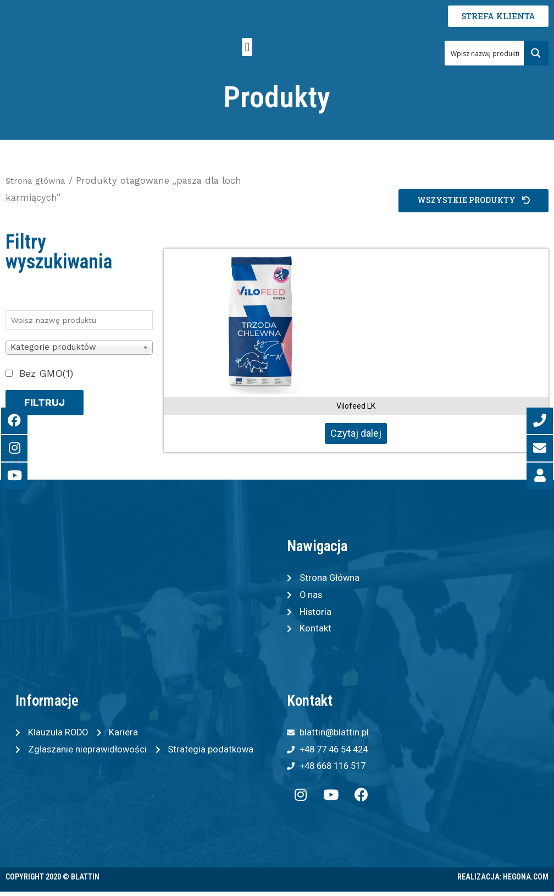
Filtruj (44, 402)
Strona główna (38, 180)
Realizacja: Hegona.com (503, 881)
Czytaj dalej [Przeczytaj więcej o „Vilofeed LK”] (355, 433)
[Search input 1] (485, 53)
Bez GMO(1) (46, 373)
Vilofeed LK (355, 406)
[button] (247, 47)
